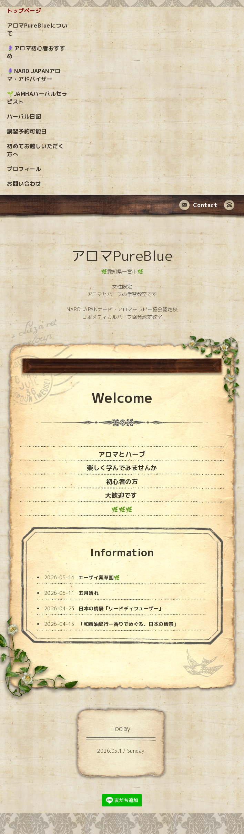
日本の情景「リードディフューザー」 (121, 608)
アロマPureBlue (122, 255)
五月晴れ (89, 593)
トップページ (24, 10)
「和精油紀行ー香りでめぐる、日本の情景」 (129, 624)
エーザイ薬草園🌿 (99, 577)
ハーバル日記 (24, 116)
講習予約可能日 (27, 131)
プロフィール (24, 169)
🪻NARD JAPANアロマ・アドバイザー (34, 75)
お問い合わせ (24, 183)
